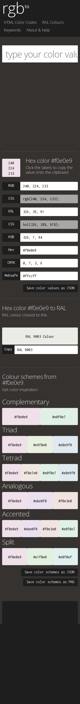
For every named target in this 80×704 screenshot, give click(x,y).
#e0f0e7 (59, 417)
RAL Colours (53, 22)
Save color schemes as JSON (49, 572)
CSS (11, 198)
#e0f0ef (65, 557)
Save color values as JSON (50, 288)
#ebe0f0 (40, 501)
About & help (38, 30)
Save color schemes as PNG (50, 582)
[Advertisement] (40, 107)
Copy (8, 349)
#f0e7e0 (30, 473)
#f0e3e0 (65, 501)
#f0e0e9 (21, 417)
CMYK (11, 262)
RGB (11, 185)
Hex (11, 250)
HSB (11, 237)
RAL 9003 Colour (40, 336)
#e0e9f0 (65, 445)
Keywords (12, 30)
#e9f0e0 (40, 445)
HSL (11, 211)
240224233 (11, 168)
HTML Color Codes (20, 22)
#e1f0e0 (40, 557)
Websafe (11, 275)
